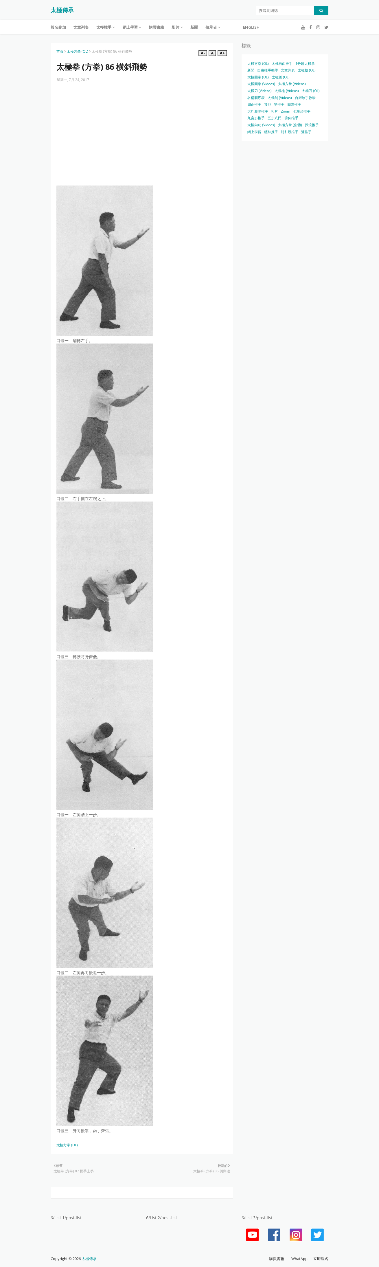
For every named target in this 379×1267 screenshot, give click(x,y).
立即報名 (320, 1258)
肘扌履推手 (289, 131)
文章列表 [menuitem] (81, 27)
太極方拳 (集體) (290, 124)
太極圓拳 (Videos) (261, 83)
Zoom (285, 111)
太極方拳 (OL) (77, 51)
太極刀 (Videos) (259, 90)
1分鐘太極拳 (305, 63)
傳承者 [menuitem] (211, 27)
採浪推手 (312, 124)
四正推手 (254, 104)
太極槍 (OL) (307, 70)
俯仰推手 (291, 117)
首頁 (59, 51)
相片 (274, 111)
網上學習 (254, 131)
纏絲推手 (271, 131)
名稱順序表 (256, 97)
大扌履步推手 (257, 111)
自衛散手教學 (305, 97)
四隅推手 (294, 104)
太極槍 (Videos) (287, 90)
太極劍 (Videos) (280, 97)
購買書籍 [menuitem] (156, 27)
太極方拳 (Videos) (292, 83)
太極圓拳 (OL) (258, 77)
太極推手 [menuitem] (104, 27)
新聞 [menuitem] (194, 27)
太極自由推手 (282, 63)
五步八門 (275, 117)
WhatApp (299, 1258)
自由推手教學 (267, 70)
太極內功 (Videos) (261, 124)
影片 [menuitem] (175, 27)
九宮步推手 (256, 117)
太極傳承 (62, 10)
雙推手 (306, 131)
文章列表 (288, 70)
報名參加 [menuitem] (58, 27)
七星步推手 (301, 111)
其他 (267, 104)
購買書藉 (276, 1258)
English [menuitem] (251, 27)
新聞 (250, 70)
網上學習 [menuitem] (130, 27)
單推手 (279, 104)
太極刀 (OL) (311, 90)
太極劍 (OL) (281, 77)
